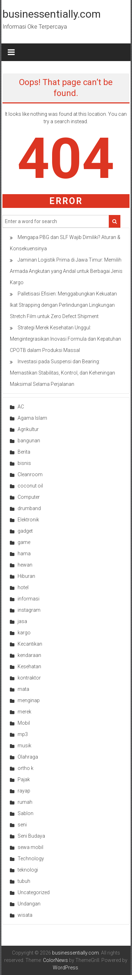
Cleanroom (30, 474)
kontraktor (29, 678)
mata (23, 689)
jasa (22, 621)
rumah (25, 802)
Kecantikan (30, 644)
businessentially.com (51, 14)
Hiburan (26, 576)
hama (24, 553)
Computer (29, 497)
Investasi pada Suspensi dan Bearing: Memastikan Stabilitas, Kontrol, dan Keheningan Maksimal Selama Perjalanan (62, 373)
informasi (28, 599)
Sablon (25, 813)
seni (22, 824)
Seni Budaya (31, 836)
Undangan (29, 904)
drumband (29, 508)
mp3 (23, 734)
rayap (24, 791)
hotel (23, 587)
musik (24, 745)
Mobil (24, 723)
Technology (31, 858)
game (24, 542)
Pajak (24, 779)
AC (21, 406)
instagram (29, 610)
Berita (24, 452)
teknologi (28, 870)
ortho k (25, 768)
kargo (24, 632)
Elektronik (28, 519)
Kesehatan (29, 666)
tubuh (24, 881)
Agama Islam (32, 418)
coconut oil (30, 486)
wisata (25, 915)
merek (24, 711)
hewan (25, 565)
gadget (25, 531)
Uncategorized (34, 892)
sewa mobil (30, 847)
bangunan (29, 440)
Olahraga (28, 757)
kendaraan (29, 655)
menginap (29, 700)
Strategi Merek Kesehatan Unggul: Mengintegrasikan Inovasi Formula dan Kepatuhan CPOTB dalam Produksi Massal (65, 339)
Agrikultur (28, 429)
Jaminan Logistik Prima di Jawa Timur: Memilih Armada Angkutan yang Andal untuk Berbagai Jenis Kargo (66, 271)
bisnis (24, 463)
